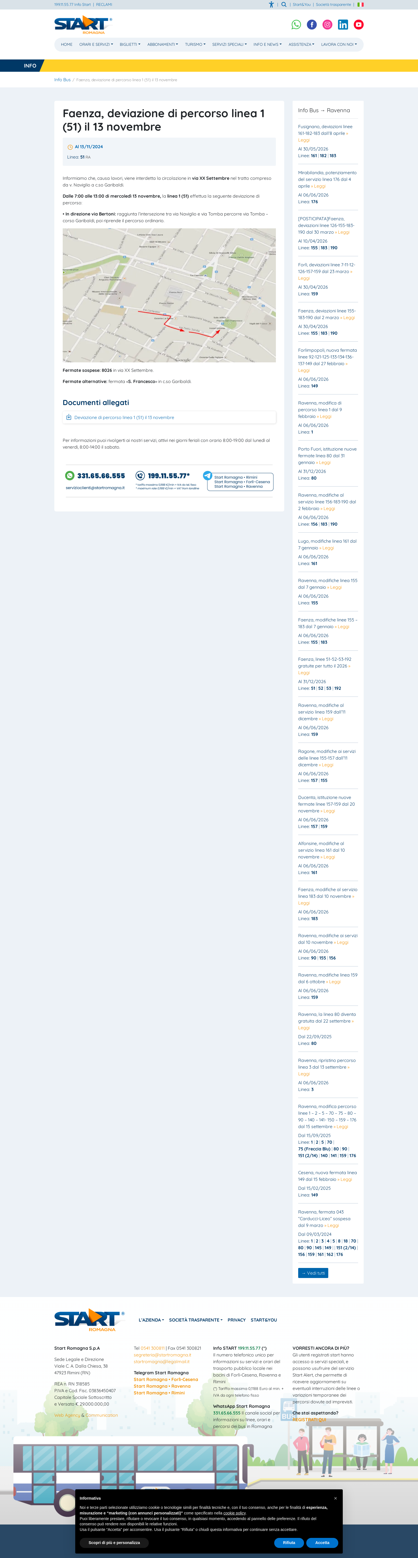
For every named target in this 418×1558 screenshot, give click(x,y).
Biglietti (128, 44)
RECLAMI (104, 4)
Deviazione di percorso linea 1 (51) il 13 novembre (119, 416)
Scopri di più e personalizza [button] (114, 1542)
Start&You (272, 1320)
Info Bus (62, 79)
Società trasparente (333, 4)
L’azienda (152, 1320)
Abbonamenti (161, 44)
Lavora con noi (337, 44)
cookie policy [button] (234, 1513)
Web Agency (67, 1415)
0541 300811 (153, 1348)
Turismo (193, 44)
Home (66, 44)
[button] (335, 1498)
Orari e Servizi (94, 44)
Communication (102, 1415)
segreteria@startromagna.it (162, 1355)
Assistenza (300, 44)
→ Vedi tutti (313, 1273)
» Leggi (318, 186)
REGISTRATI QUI (309, 1419)
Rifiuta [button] (289, 1542)
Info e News (266, 44)
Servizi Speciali (228, 44)
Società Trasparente (198, 1320)
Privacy (243, 1320)
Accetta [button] (322, 1542)
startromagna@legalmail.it (161, 1361)
